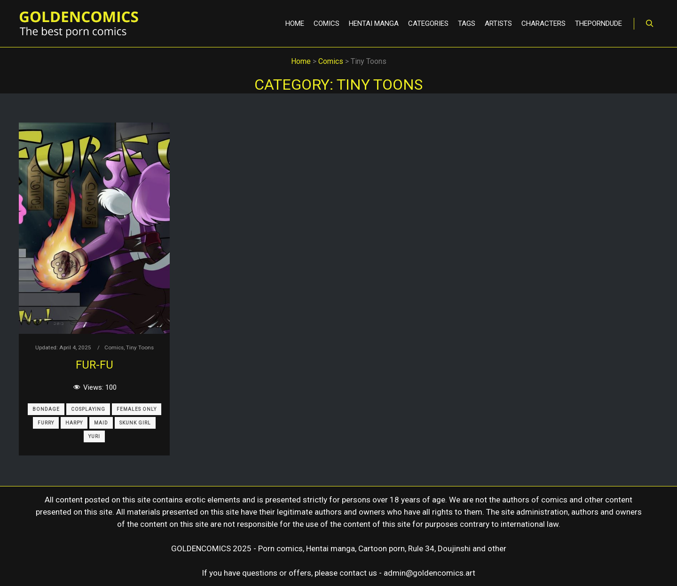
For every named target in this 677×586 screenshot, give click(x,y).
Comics (114, 347)
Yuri (94, 436)
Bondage (46, 409)
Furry (46, 422)
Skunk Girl (135, 422)
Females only (137, 409)
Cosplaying (88, 409)
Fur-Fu (94, 364)
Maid (101, 422)
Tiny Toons (140, 347)
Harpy (74, 422)
